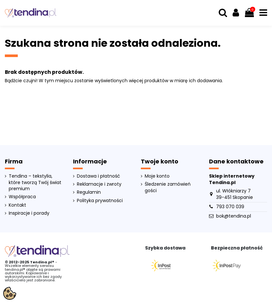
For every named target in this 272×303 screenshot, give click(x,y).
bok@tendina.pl (233, 216)
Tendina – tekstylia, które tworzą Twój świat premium (35, 182)
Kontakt (17, 205)
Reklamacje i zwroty (99, 184)
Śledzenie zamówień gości (168, 187)
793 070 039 (230, 206)
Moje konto (157, 176)
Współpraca (22, 197)
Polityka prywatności (100, 201)
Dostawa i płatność (98, 176)
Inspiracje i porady (29, 213)
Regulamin (89, 192)
